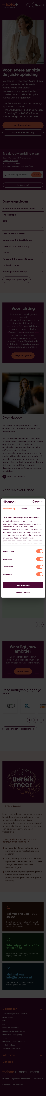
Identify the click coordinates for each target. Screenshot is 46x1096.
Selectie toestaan (23, 592)
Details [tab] (24, 509)
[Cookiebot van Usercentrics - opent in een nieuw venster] (32, 502)
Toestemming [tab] (9, 509)
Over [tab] (38, 509)
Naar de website (23, 585)
